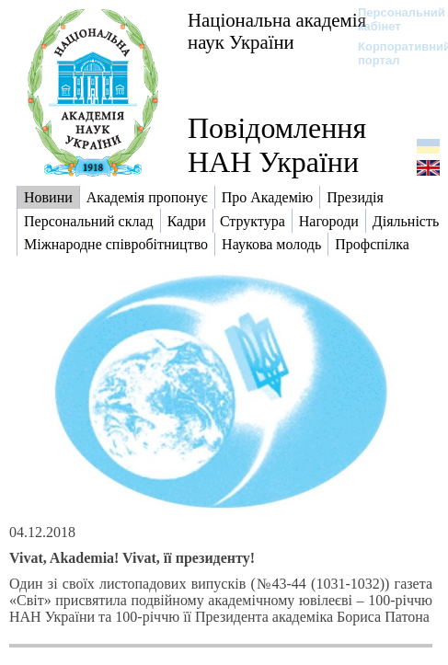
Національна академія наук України (277, 30)
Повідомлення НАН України (277, 144)
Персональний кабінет (392, 19)
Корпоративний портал (392, 53)
